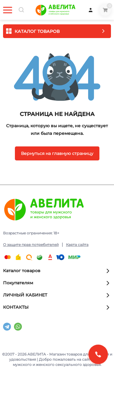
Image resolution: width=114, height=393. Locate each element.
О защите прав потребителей (31, 244)
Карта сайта (77, 244)
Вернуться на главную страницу (57, 153)
